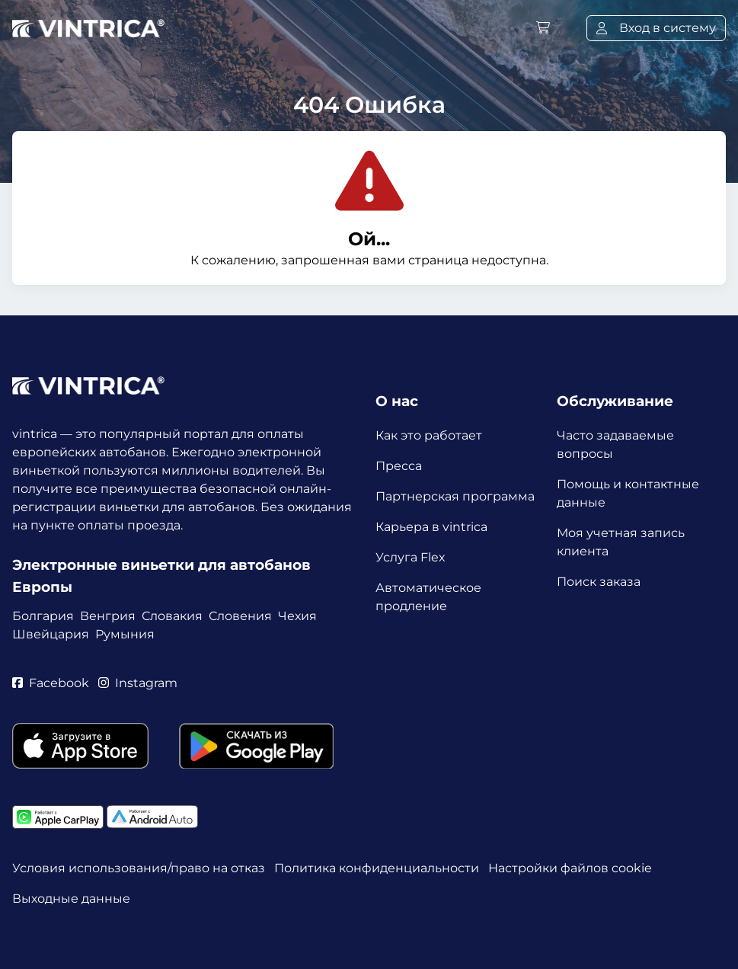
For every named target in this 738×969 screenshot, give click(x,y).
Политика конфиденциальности (376, 868)
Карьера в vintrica (431, 527)
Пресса (398, 466)
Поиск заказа (599, 581)
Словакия (172, 616)
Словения (240, 616)
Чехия (297, 616)
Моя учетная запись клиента (621, 542)
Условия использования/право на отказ (138, 868)
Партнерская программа (455, 496)
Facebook (50, 683)
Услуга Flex (410, 557)
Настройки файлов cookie (570, 868)
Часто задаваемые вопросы (615, 444)
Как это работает (428, 435)
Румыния (125, 634)
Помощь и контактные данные (628, 493)
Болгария (43, 616)
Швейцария (50, 634)
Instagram (137, 683)
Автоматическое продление (428, 596)
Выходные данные (71, 898)
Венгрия (108, 616)
